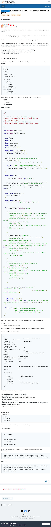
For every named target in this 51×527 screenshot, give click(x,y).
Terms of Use (22, 525)
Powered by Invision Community (25, 518)
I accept (46, 524)
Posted (11, 26)
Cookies (25, 514)
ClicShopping (6, 19)
